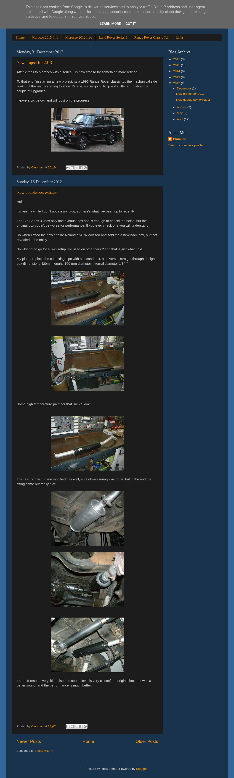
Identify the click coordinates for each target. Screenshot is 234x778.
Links (179, 37)
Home (20, 37)
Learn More (110, 24)
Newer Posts (28, 741)
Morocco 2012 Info (78, 37)
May (180, 113)
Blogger (141, 768)
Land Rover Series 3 (113, 37)
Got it (130, 24)
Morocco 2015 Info (45, 37)
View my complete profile (185, 145)
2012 (177, 83)
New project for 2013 (34, 62)
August (182, 107)
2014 (177, 71)
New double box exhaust (37, 192)
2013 (177, 77)
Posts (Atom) (44, 750)
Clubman (179, 139)
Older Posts (147, 741)
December (184, 88)
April (180, 119)
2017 (177, 59)
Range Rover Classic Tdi (151, 37)
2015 (177, 65)
